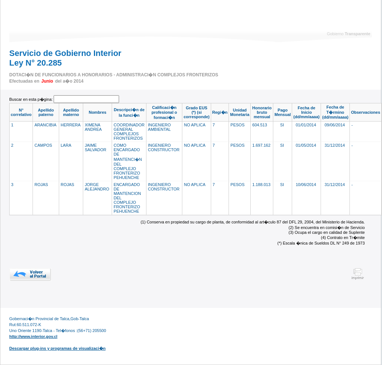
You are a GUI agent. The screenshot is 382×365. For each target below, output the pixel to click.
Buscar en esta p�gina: (31, 99)
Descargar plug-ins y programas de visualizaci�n (57, 348)
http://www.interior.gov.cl (33, 336)
